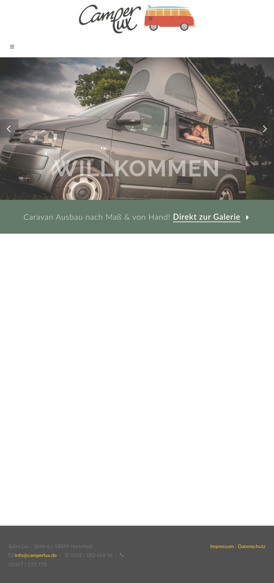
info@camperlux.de (36, 555)
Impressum (222, 546)
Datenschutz (251, 546)
